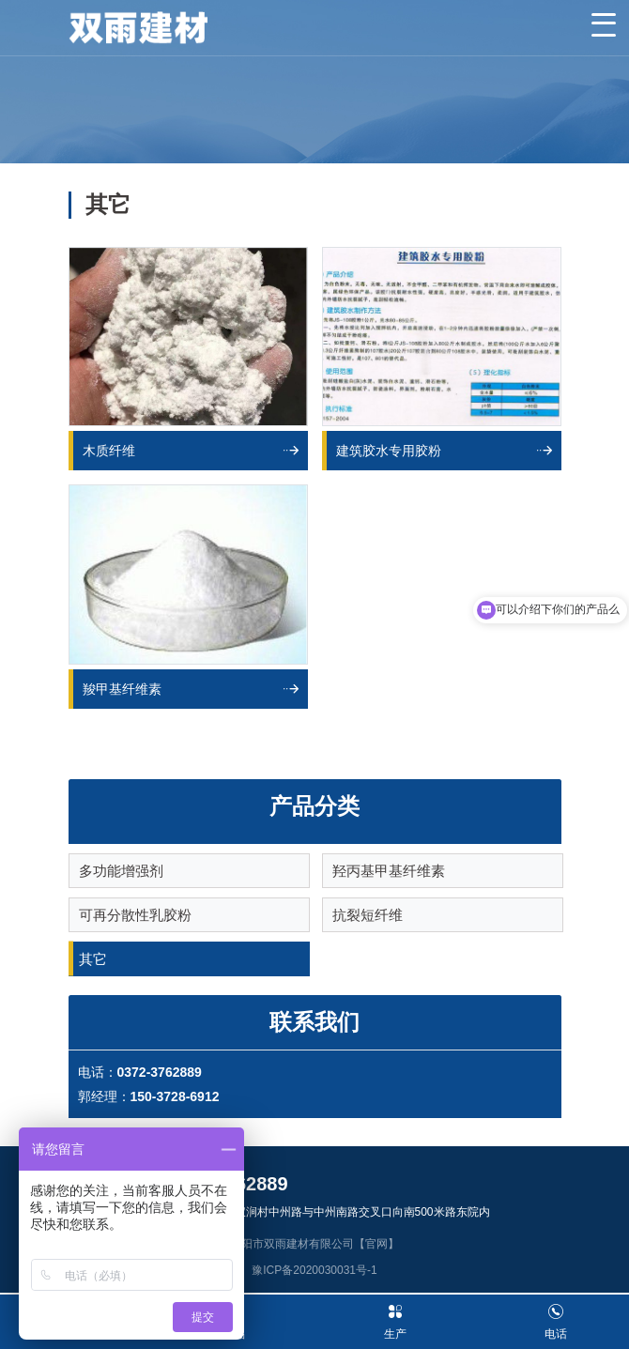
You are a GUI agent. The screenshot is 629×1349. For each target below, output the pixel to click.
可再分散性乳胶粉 (135, 915)
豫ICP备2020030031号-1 (314, 1270)
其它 (93, 959)
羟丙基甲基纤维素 (388, 871)
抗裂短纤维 (367, 915)
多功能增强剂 (121, 871)
